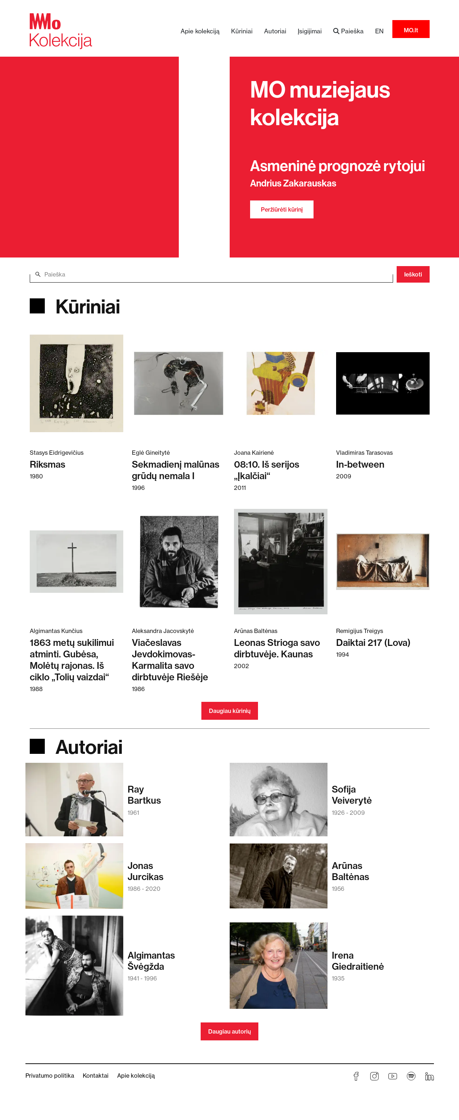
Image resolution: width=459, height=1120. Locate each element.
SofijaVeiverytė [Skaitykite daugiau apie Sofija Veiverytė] (352, 795)
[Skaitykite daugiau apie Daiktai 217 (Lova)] (383, 561)
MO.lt (411, 30)
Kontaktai (96, 1075)
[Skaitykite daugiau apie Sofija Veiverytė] (278, 803)
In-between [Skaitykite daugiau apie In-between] (360, 464)
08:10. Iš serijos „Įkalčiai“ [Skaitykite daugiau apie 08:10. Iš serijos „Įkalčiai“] (266, 470)
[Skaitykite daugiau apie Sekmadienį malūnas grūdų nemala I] (178, 382)
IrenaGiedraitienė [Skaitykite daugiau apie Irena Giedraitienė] (358, 961)
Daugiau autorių (229, 1031)
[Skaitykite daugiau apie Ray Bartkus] (74, 803)
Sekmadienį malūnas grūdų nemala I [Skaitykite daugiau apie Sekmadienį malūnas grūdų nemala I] (175, 470)
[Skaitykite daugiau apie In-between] (383, 382)
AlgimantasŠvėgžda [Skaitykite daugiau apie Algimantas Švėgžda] (151, 961)
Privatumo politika (49, 1075)
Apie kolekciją (200, 31)
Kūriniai (242, 31)
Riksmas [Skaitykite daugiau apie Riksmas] (47, 464)
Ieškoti (413, 274)
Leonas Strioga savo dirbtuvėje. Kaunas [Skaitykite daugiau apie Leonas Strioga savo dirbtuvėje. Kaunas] (277, 648)
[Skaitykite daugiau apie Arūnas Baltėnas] (278, 879)
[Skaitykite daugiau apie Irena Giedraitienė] (278, 969)
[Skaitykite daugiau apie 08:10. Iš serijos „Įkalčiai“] (280, 382)
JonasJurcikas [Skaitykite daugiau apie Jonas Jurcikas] (145, 871)
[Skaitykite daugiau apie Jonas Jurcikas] (74, 879)
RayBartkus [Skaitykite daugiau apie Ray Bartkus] (144, 795)
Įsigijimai (310, 31)
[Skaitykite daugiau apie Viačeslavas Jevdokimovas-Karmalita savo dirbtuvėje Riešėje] (178, 561)
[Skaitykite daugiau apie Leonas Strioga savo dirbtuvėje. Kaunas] (280, 561)
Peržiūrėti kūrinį (282, 209)
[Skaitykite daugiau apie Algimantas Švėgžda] (74, 969)
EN (379, 31)
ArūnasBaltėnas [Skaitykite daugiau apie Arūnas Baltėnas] (350, 871)
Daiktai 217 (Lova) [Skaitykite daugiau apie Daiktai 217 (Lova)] (373, 642)
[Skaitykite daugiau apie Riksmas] (76, 382)
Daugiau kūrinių (229, 710)
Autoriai (275, 31)
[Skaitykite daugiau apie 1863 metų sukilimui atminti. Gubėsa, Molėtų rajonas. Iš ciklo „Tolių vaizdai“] (76, 561)
